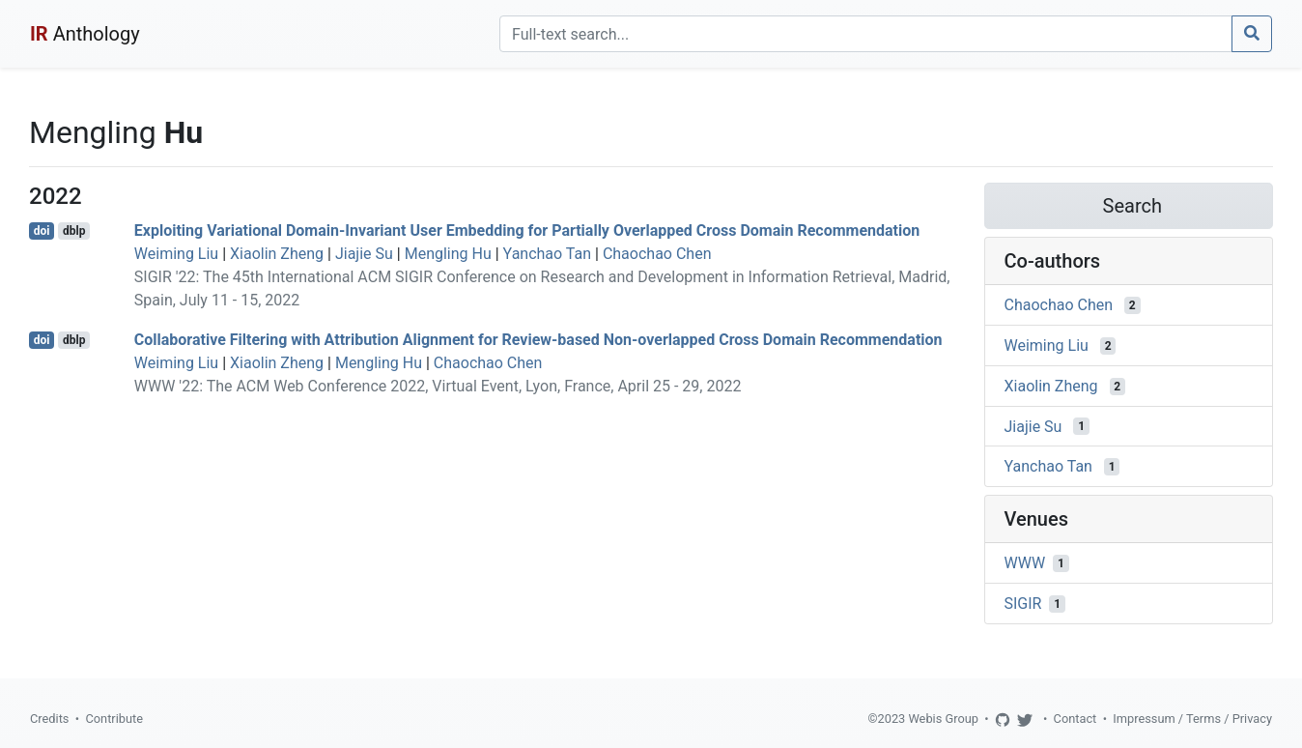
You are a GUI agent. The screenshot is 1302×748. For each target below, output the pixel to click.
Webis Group (943, 718)
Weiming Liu (176, 254)
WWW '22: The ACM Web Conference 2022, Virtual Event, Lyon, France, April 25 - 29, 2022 (438, 386)
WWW (1025, 563)
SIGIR (1023, 603)
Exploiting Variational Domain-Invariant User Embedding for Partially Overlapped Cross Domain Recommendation (527, 230)
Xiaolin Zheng (277, 254)
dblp (74, 231)
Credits (49, 718)
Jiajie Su (364, 254)
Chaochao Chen (657, 254)
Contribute (114, 718)
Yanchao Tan (547, 254)
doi (42, 231)
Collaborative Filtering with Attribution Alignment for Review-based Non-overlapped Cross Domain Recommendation (538, 340)
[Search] (865, 33)
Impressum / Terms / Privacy (1192, 718)
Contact (1075, 718)
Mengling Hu (448, 254)
